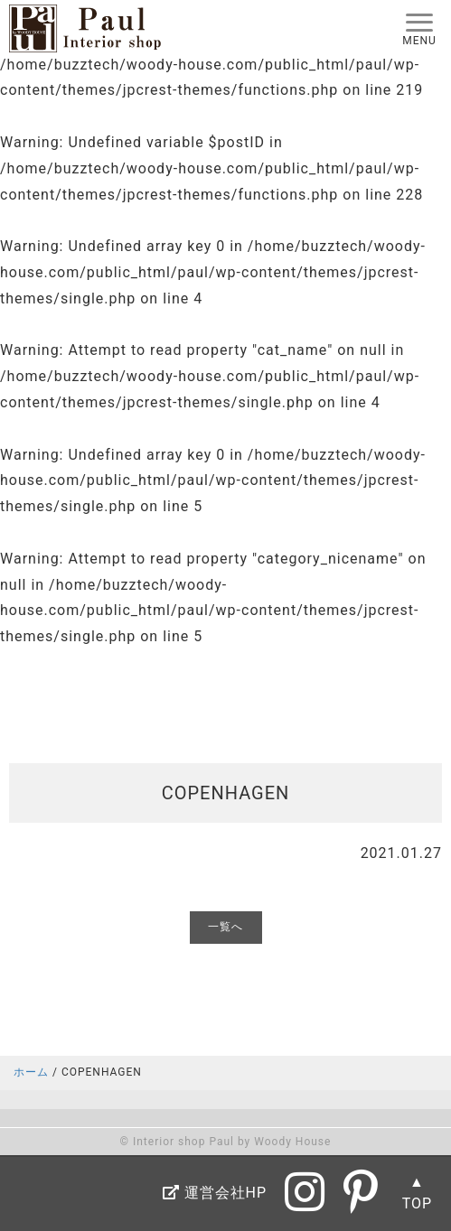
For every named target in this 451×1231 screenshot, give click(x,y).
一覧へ (225, 926)
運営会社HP (215, 1192)
